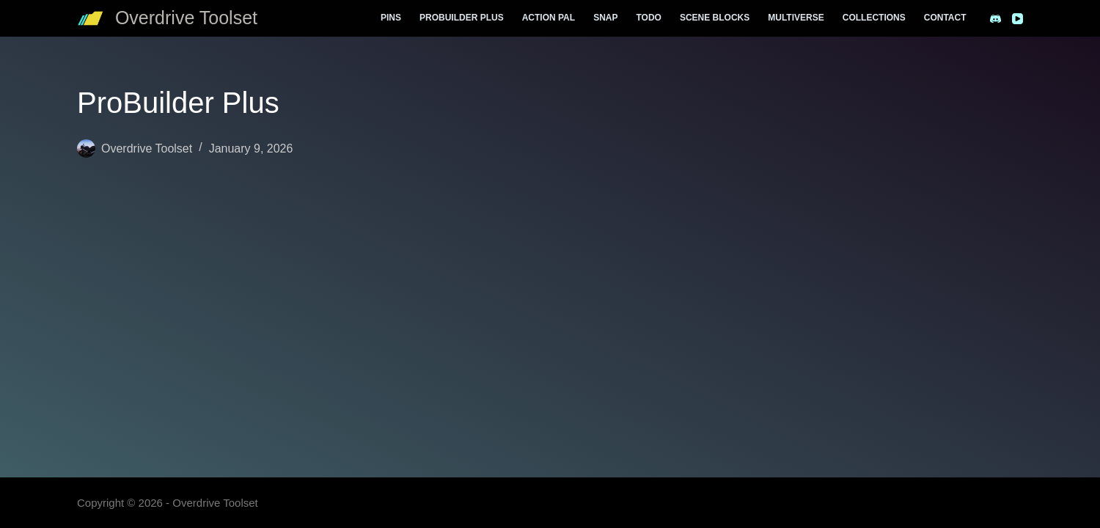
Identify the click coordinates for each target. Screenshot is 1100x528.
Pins (391, 17)
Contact (945, 17)
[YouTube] (1017, 18)
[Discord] (995, 18)
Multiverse (796, 17)
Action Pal (548, 17)
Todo (648, 17)
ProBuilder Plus (461, 17)
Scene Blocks (714, 17)
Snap (605, 17)
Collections (874, 17)
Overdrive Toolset (186, 17)
